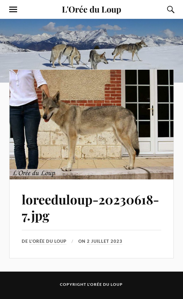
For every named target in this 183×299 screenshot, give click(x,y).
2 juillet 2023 (104, 241)
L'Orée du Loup (91, 9)
